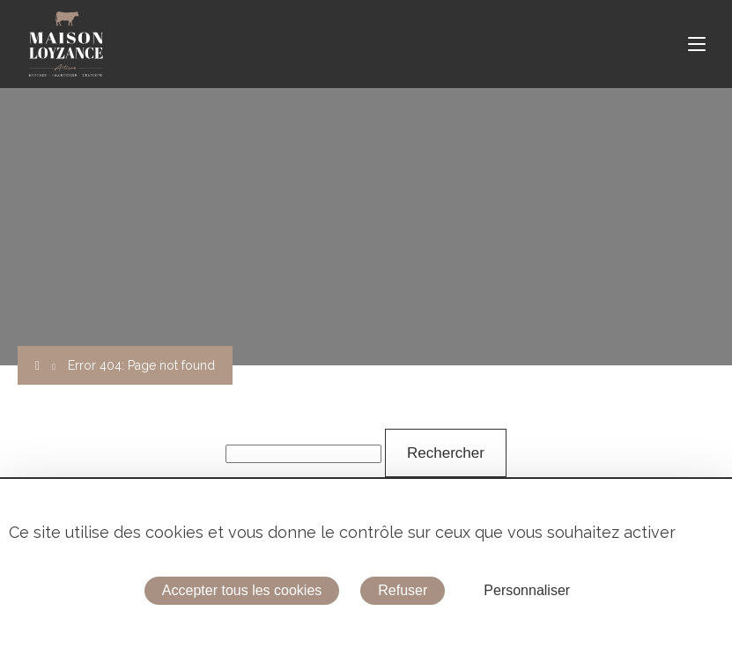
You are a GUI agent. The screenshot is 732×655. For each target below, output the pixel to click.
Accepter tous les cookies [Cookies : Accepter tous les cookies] (242, 590)
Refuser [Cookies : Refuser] (402, 590)
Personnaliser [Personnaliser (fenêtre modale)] (527, 590)
